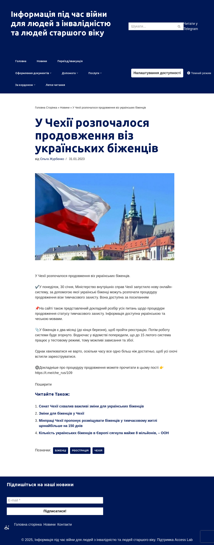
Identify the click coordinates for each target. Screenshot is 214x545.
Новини (42, 61)
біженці (60, 450)
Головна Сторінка (46, 107)
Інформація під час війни (59, 14)
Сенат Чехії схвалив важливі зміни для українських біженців (91, 406)
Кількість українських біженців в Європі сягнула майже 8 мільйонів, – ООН (104, 433)
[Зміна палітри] (199, 73)
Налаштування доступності (157, 73)
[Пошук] (151, 26)
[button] (50, 73)
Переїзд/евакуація (70, 61)
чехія (98, 450)
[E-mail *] (55, 500)
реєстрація (80, 450)
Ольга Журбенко (52, 159)
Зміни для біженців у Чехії (61, 413)
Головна (20, 61)
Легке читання (55, 84)
